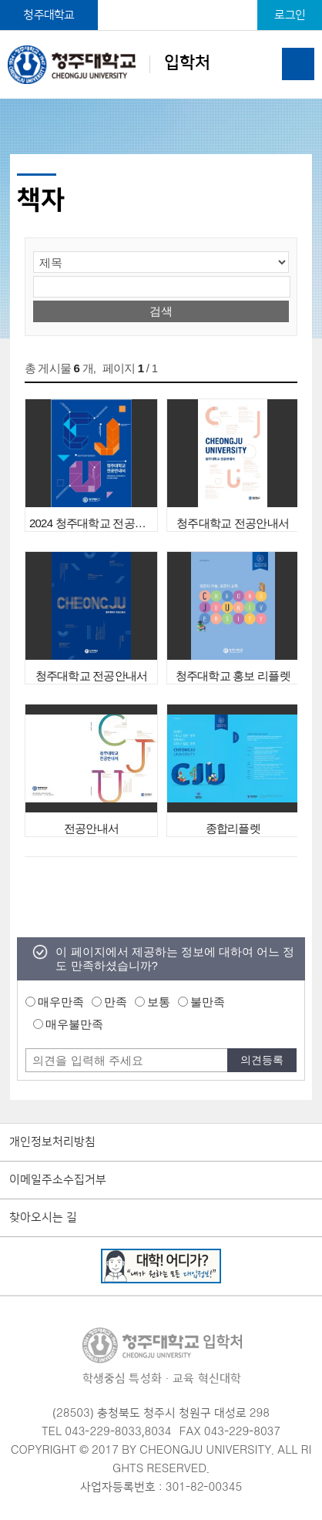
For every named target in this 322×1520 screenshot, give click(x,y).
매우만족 (61, 1001)
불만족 (207, 1001)
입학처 (109, 64)
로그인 (289, 15)
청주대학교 (48, 15)
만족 (115, 1001)
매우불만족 (74, 1024)
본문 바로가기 (161, 1)
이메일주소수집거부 (57, 1180)
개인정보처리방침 (52, 1142)
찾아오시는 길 (43, 1218)
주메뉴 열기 (298, 64)
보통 (158, 1001)
